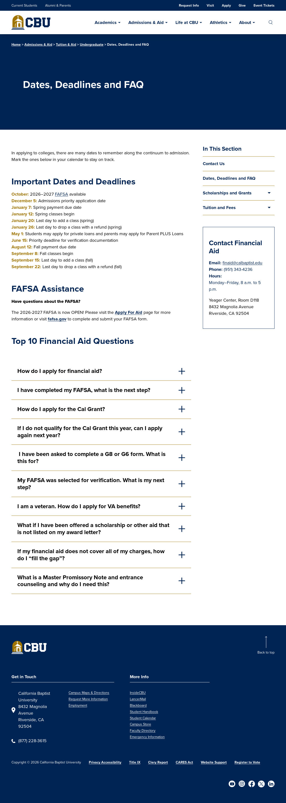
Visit (210, 5)
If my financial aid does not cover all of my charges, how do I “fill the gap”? (90, 554)
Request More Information (88, 699)
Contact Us (214, 163)
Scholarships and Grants (227, 193)
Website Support (214, 762)
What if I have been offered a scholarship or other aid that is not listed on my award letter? (93, 528)
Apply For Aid (128, 312)
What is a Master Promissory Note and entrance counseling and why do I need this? (80, 581)
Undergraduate (91, 44)
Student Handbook (144, 711)
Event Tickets (264, 5)
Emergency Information (147, 737)
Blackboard (138, 705)
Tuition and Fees (219, 207)
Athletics (218, 22)
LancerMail (138, 699)
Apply (226, 5)
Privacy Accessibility (105, 762)
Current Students (24, 5)
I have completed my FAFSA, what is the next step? (84, 390)
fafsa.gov (57, 319)
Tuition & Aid (66, 44)
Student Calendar (143, 718)
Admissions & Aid (146, 22)
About (245, 22)
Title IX (134, 762)
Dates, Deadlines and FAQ (229, 178)
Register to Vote (247, 762)
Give (242, 5)
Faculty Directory (142, 730)
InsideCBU (138, 692)
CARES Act (184, 762)
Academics (106, 22)
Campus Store (140, 724)
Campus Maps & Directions (89, 692)
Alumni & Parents (58, 5)
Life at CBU (186, 22)
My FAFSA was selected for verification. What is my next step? (90, 483)
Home (16, 44)
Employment (78, 705)
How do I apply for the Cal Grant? (61, 409)
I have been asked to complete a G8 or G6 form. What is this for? (91, 457)
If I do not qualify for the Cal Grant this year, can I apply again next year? (89, 431)
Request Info (189, 5)
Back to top (266, 652)
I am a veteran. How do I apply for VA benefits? (79, 506)
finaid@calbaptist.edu (242, 263)
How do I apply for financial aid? (60, 371)
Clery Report (158, 762)
